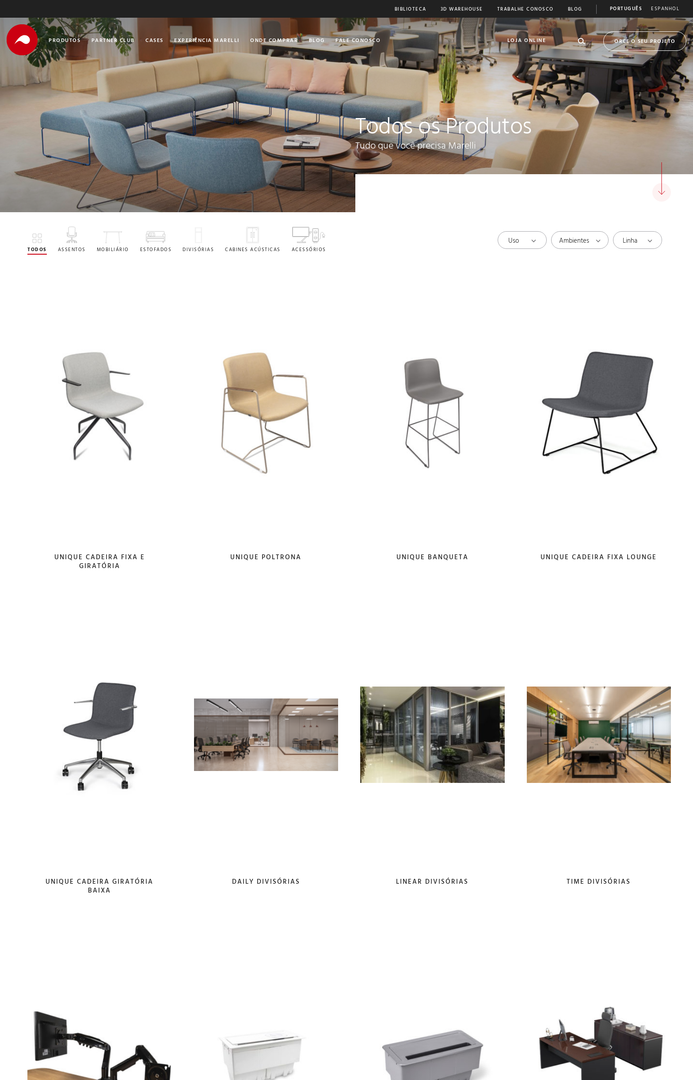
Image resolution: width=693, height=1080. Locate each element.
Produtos (64, 41)
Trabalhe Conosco (525, 10)
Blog (575, 10)
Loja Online (526, 41)
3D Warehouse (462, 10)
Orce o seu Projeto (644, 42)
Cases (154, 41)
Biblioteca (410, 10)
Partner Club (113, 41)
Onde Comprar (274, 41)
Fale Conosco (358, 41)
